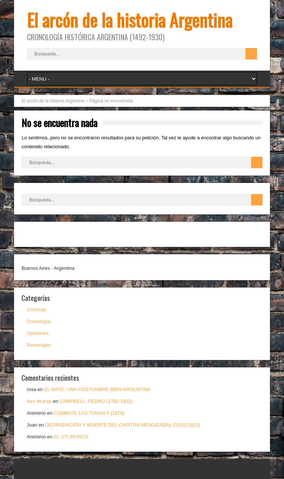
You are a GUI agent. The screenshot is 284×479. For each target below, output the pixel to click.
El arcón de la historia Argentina (129, 20)
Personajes (39, 345)
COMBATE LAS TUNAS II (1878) (89, 413)
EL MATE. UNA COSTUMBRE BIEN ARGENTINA (97, 389)
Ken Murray (39, 401)
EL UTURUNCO (71, 436)
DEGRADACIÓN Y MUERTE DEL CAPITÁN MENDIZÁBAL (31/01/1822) (122, 425)
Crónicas (36, 309)
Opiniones (37, 333)
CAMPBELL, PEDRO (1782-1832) (96, 401)
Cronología (38, 321)
